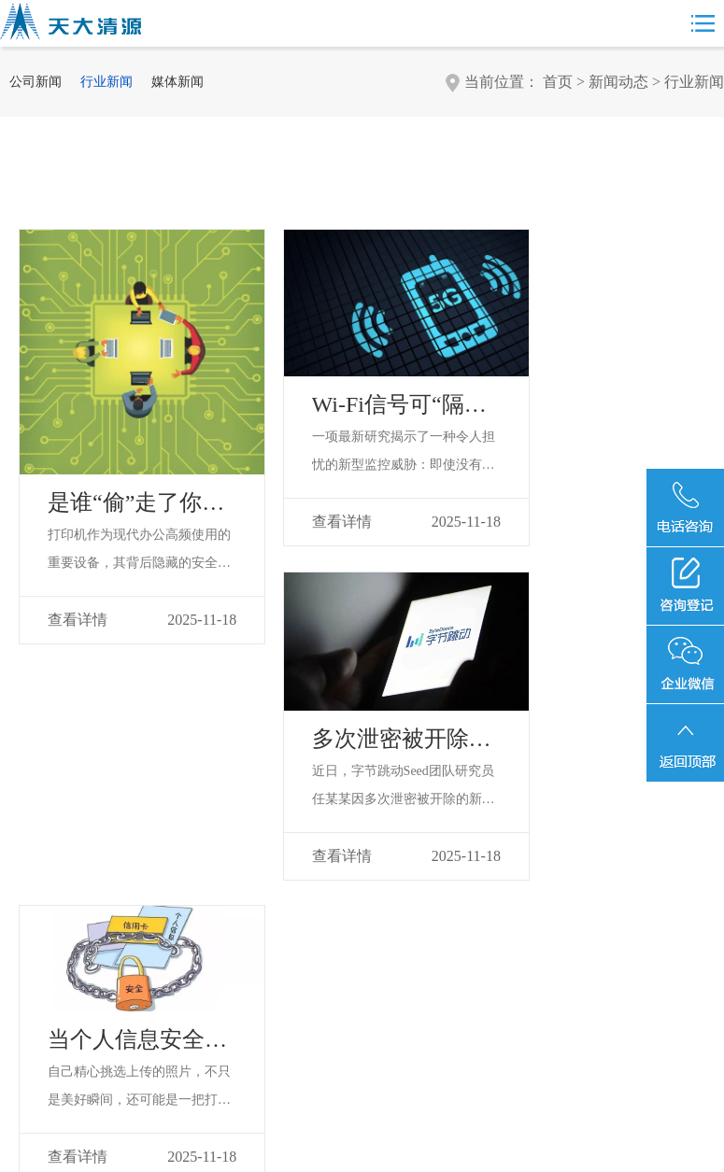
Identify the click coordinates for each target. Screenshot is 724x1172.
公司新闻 (35, 82)
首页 (558, 82)
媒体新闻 (177, 82)
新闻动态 (618, 82)
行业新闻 (106, 82)
